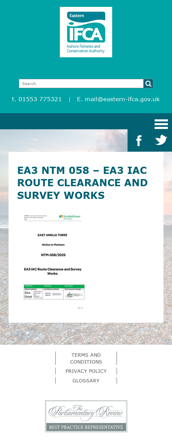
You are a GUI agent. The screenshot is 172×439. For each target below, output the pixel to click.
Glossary (86, 380)
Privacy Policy (86, 371)
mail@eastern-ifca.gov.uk (122, 99)
